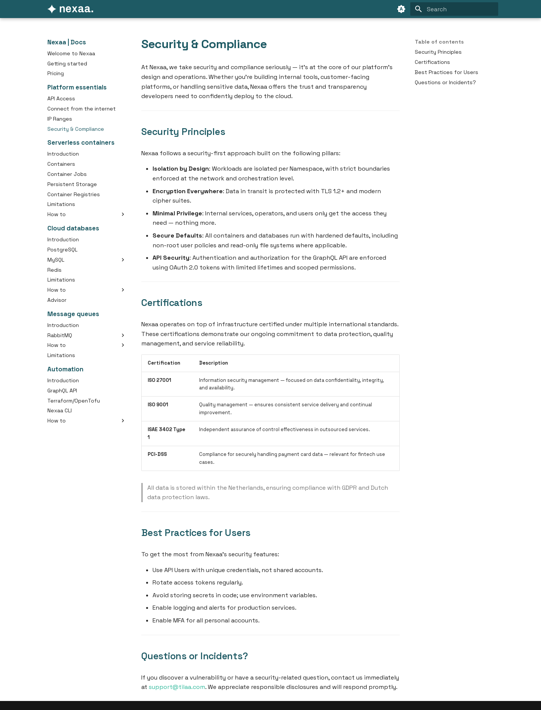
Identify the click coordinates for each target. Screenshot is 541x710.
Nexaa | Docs (66, 42)
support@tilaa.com (177, 687)
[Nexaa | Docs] (70, 9)
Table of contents (439, 41)
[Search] (454, 9)
